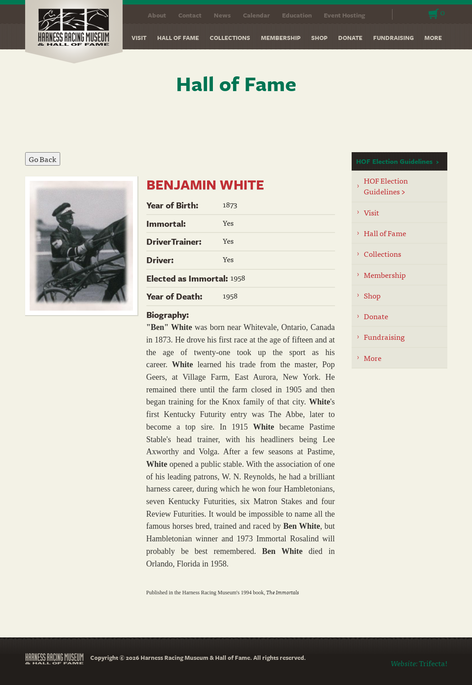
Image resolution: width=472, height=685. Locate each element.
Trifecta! (433, 663)
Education (297, 15)
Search (379, 14)
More (433, 37)
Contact (190, 15)
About (157, 15)
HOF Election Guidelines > (386, 185)
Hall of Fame (178, 37)
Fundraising (393, 37)
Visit (139, 37)
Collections (230, 37)
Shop (319, 37)
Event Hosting (344, 15)
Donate (350, 37)
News (222, 15)
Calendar (256, 15)
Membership (280, 37)
